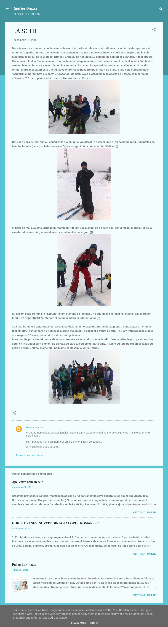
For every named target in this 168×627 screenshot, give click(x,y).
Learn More (79, 623)
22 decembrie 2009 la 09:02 (42, 446)
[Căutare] (161, 9)
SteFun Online (25, 8)
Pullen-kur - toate (24, 564)
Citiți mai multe (144, 512)
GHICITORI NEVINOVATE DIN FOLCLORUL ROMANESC (55, 523)
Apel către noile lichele (27, 482)
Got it (94, 623)
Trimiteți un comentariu (29, 455)
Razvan (30, 427)
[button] (154, 30)
